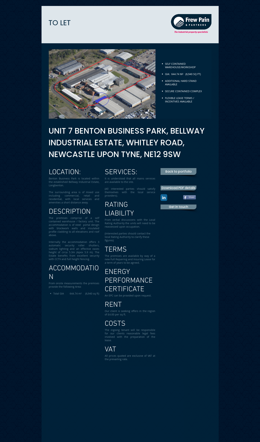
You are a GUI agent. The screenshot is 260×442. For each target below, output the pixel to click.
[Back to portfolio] (178, 171)
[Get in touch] (178, 206)
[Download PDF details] (178, 188)
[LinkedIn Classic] (164, 197)
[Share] (189, 197)
